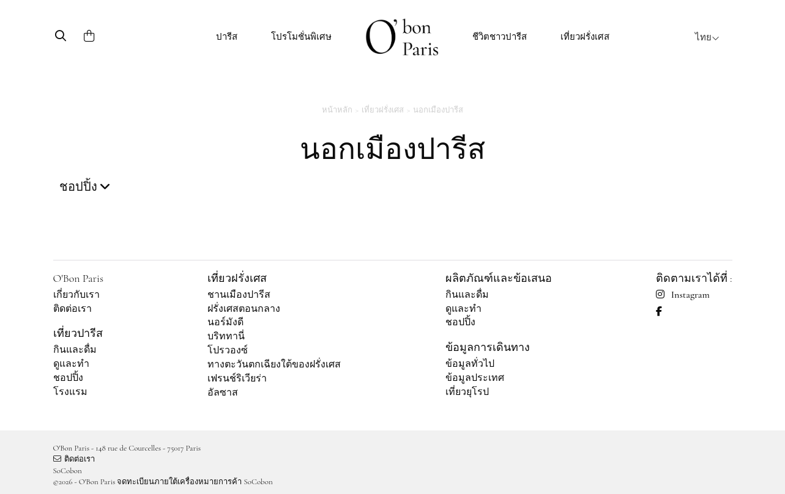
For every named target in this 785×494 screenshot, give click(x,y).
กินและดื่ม (75, 350)
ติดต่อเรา (72, 309)
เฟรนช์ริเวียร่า (237, 378)
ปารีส (226, 36)
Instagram (683, 295)
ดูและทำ (71, 364)
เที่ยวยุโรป (467, 392)
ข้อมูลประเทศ (474, 378)
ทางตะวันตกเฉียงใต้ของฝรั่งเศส (274, 364)
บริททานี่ (226, 336)
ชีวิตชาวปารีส (499, 36)
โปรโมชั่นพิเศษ (301, 36)
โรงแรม (70, 392)
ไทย (707, 37)
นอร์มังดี (225, 322)
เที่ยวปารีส (78, 333)
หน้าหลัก (337, 110)
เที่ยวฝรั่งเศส (584, 36)
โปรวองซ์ (227, 350)
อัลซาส (222, 392)
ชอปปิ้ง (68, 378)
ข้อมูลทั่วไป (469, 364)
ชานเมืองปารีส (238, 295)
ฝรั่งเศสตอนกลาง (243, 309)
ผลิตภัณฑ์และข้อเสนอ (498, 278)
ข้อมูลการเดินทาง (487, 347)
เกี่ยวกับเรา (76, 295)
